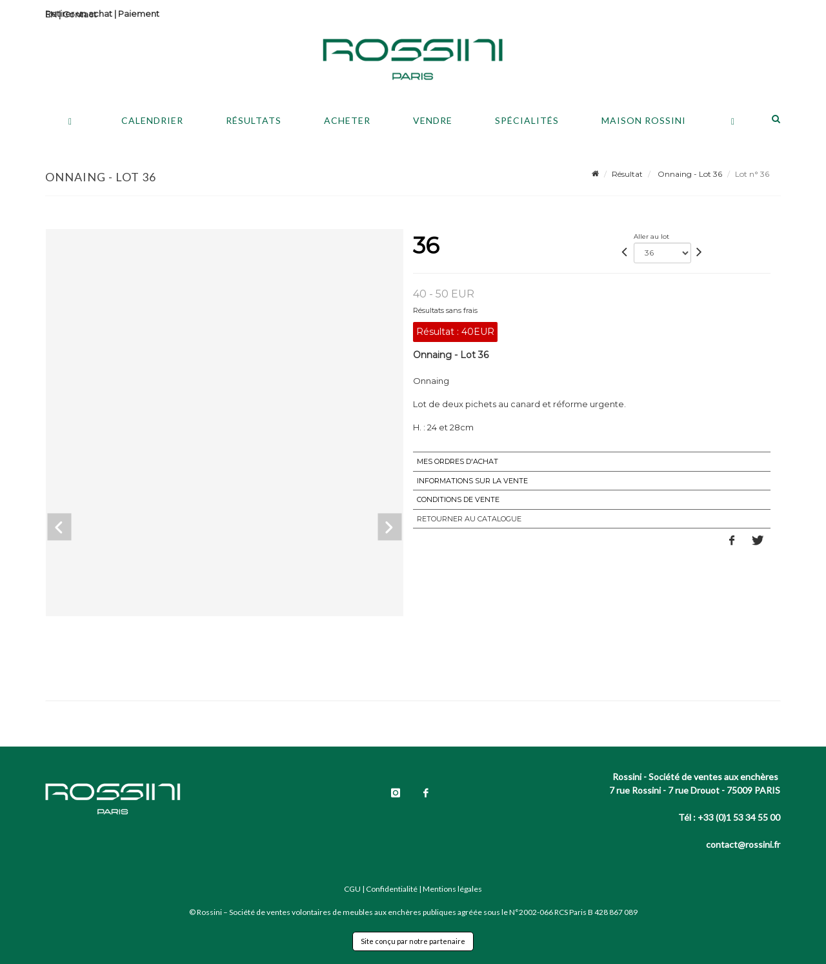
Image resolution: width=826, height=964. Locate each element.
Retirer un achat (78, 13)
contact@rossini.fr (743, 844)
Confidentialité (392, 889)
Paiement (138, 13)
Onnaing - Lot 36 (689, 174)
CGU (352, 889)
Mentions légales (452, 889)
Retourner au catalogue (469, 518)
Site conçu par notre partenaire (413, 941)
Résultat (627, 174)
